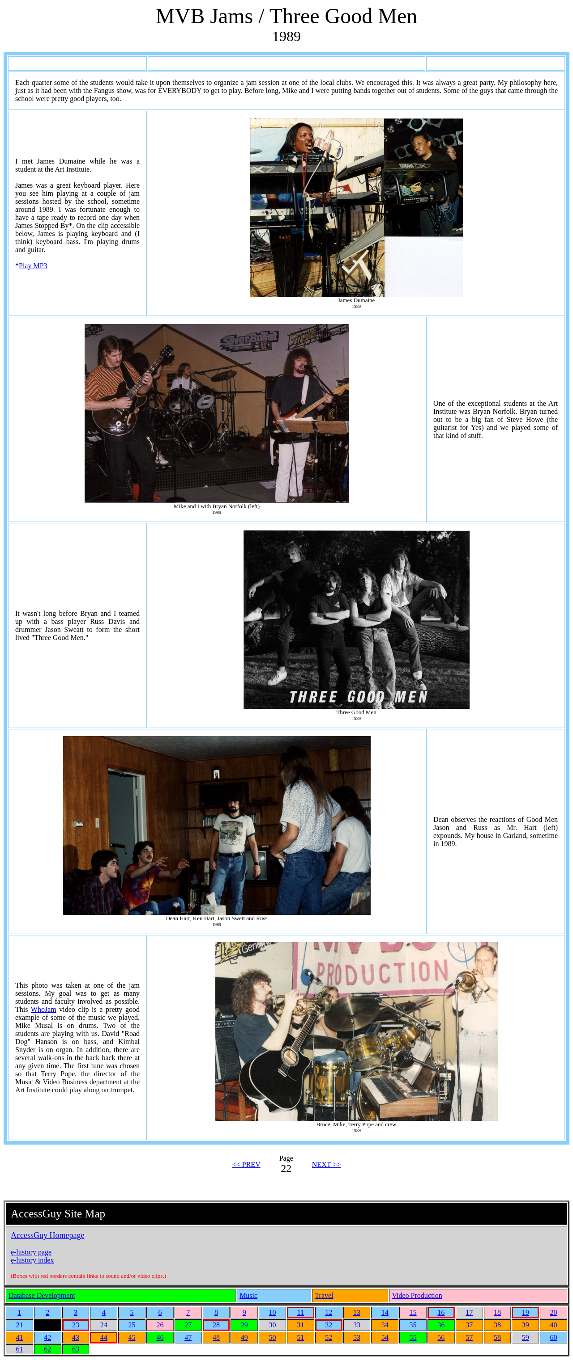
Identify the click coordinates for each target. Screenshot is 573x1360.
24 (103, 1325)
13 (356, 1312)
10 (272, 1312)
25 (132, 1325)
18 (497, 1312)
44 (103, 1337)
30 (272, 1325)
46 (159, 1337)
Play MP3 (33, 265)
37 (469, 1325)
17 (469, 1312)
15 (413, 1312)
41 (19, 1337)
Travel (324, 1295)
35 (413, 1325)
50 (272, 1337)
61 (19, 1349)
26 (159, 1325)
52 (328, 1337)
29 (244, 1325)
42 (47, 1337)
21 (19, 1325)
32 (328, 1325)
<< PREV (246, 1164)
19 (525, 1312)
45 (132, 1337)
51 (300, 1337)
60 (553, 1337)
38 (497, 1325)
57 (469, 1337)
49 (244, 1337)
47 (188, 1337)
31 (300, 1325)
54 (385, 1337)
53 (356, 1337)
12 (328, 1312)
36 (441, 1325)
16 (441, 1312)
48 (216, 1337)
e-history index (32, 1260)
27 (188, 1325)
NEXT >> (326, 1164)
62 (47, 1349)
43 (75, 1337)
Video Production (417, 1295)
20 (553, 1312)
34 (385, 1325)
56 (441, 1337)
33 (356, 1325)
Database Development (42, 1295)
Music (248, 1295)
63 (75, 1349)
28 (216, 1325)
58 (497, 1337)
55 (413, 1337)
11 (300, 1312)
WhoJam (43, 1009)
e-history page (31, 1252)
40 (553, 1325)
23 (75, 1325)
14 (385, 1312)
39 (525, 1325)
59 (525, 1337)
